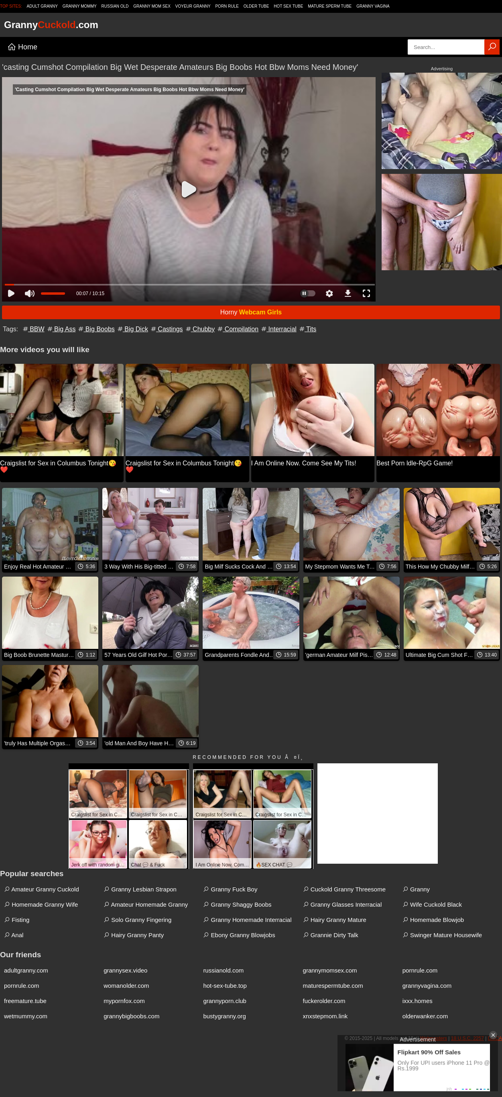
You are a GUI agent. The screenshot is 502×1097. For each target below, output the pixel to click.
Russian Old (115, 6)
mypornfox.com (124, 1000)
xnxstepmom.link (325, 1016)
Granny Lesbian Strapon (140, 889)
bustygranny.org (224, 1016)
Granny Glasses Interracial (342, 904)
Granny (416, 889)
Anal (13, 935)
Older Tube (256, 6)
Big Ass (61, 329)
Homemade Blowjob (433, 919)
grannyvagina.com (427, 985)
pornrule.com (420, 970)
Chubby (200, 329)
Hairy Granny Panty (134, 935)
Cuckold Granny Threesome (344, 889)
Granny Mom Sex (152, 6)
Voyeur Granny (193, 6)
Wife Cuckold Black (432, 904)
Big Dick (132, 329)
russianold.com (223, 970)
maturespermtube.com (333, 985)
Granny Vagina (372, 6)
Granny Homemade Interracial (247, 919)
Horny (251, 312)
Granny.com (51, 24)
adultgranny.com (26, 970)
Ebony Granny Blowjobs (239, 935)
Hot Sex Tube (288, 6)
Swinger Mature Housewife (442, 935)
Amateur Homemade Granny (146, 904)
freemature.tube (25, 1000)
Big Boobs (95, 329)
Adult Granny (42, 6)
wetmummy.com (25, 1016)
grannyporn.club (224, 1000)
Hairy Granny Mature (334, 919)
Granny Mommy (80, 6)
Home (22, 47)
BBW (33, 329)
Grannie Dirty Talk (330, 935)
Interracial (278, 329)
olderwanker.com (425, 1016)
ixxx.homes (417, 1000)
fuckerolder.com (324, 1000)
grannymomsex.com (330, 970)
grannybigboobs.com (131, 1016)
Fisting (16, 919)
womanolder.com (126, 985)
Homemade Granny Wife (41, 904)
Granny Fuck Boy (230, 889)
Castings (166, 329)
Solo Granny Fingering (137, 919)
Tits (307, 329)
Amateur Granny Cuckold (41, 889)
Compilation (237, 329)
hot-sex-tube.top (224, 985)
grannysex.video (125, 970)
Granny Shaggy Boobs (237, 904)
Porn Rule (226, 6)
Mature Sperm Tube (330, 6)
